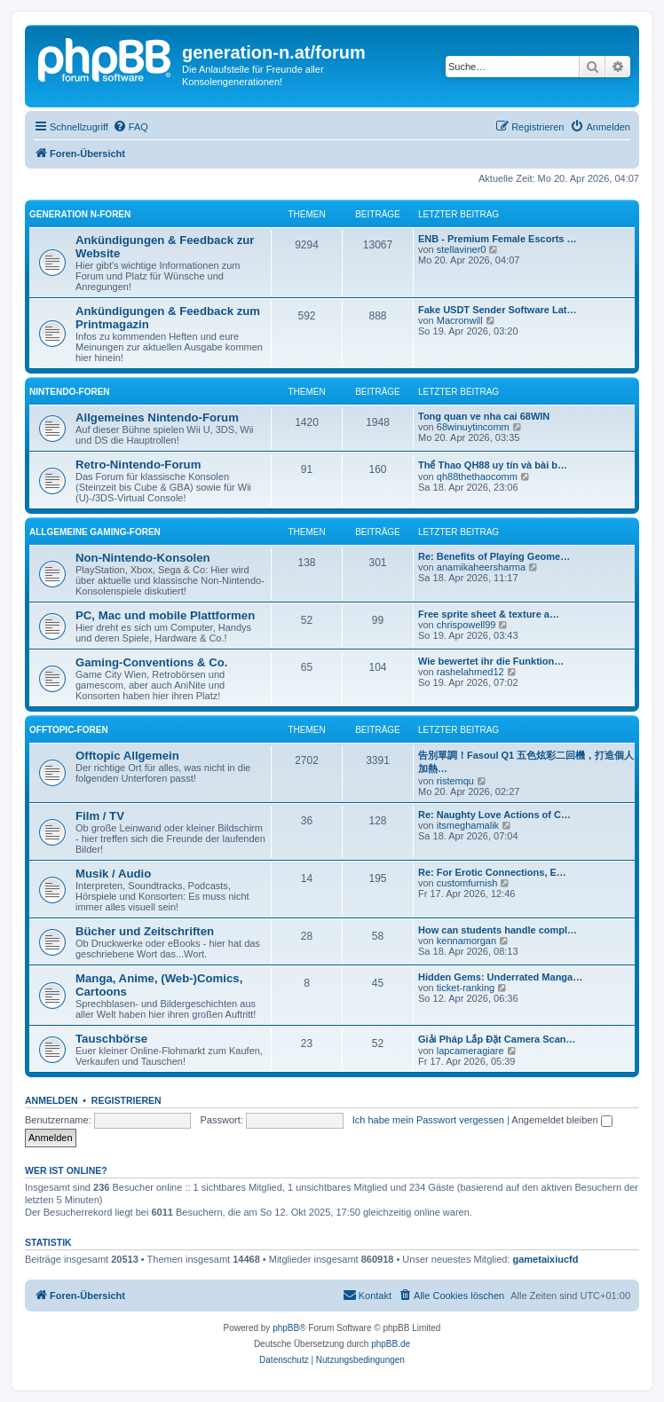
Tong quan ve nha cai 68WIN (483, 416)
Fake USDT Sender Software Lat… (497, 309)
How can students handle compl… (497, 930)
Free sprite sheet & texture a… (488, 614)
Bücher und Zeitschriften (144, 931)
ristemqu (455, 781)
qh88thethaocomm (477, 476)
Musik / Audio (113, 873)
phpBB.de (390, 1344)
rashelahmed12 (470, 671)
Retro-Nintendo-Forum (138, 464)
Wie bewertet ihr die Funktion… (491, 661)
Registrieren (126, 1100)
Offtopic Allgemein (127, 755)
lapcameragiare (470, 1050)
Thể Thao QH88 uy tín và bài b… (492, 465)
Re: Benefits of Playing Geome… (494, 556)
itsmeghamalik (468, 825)
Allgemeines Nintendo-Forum (157, 417)
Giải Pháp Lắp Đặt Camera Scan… (497, 1039)
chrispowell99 (466, 624)
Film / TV (99, 816)
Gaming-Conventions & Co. (151, 662)
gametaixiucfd (546, 1259)
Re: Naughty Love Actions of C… (494, 814)
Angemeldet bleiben (561, 1120)
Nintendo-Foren (69, 392)
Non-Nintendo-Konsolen (142, 557)
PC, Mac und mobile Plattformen (165, 615)
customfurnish (467, 883)
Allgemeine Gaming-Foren (95, 532)
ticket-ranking (465, 987)
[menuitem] (130, 127)
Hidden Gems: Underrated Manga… (500, 977)
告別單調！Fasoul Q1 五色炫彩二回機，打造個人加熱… (526, 762)
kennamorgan (466, 940)
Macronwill (460, 320)
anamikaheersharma (481, 567)
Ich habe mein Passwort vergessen (428, 1120)
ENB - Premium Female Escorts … (497, 238)
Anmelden (51, 1100)
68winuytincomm (473, 426)
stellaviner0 (461, 249)
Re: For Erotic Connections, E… (492, 872)
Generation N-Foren (79, 214)
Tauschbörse (111, 1038)
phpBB (286, 1328)
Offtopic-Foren (68, 730)
